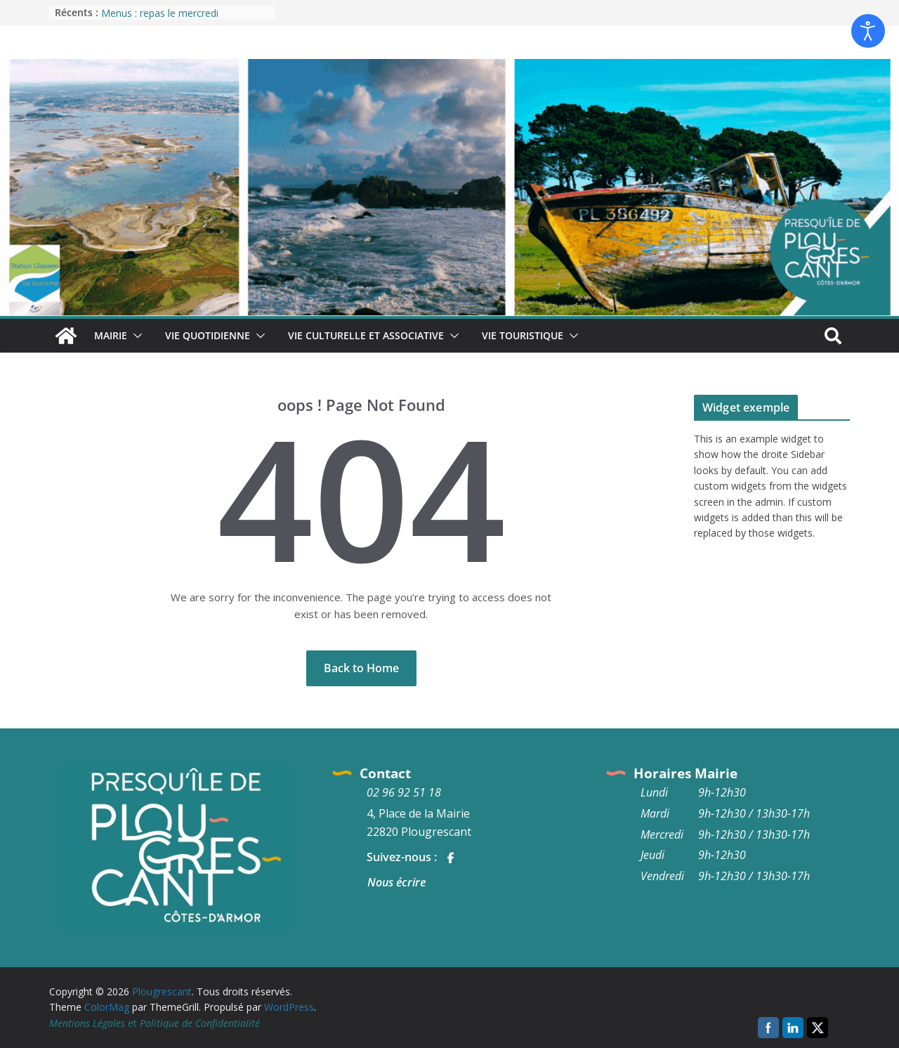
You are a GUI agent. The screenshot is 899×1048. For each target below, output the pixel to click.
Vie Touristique (522, 335)
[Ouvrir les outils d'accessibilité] (868, 31)
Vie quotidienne (207, 335)
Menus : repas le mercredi (159, 13)
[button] (135, 336)
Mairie (110, 335)
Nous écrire (396, 882)
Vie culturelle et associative (366, 335)
